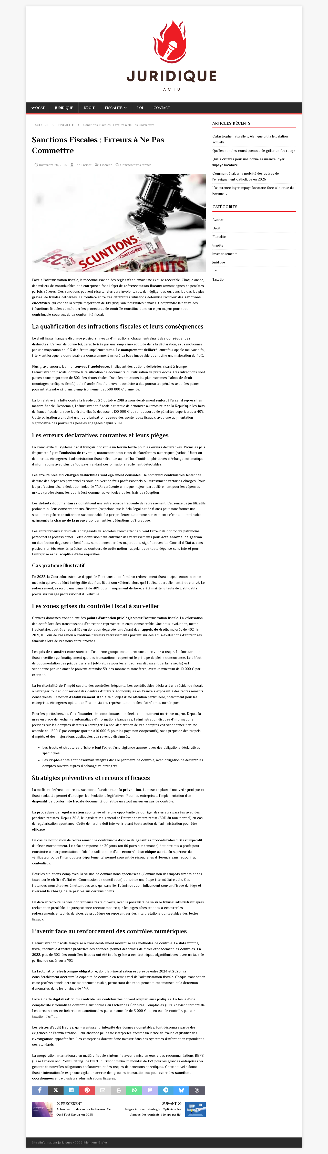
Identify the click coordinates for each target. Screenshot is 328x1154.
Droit (89, 108)
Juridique (64, 108)
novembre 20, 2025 (53, 165)
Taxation (218, 279)
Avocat (38, 108)
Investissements (225, 254)
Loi (140, 108)
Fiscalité (113, 108)
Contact (161, 108)
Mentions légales (95, 1142)
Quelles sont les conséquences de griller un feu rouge (253, 151)
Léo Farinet (83, 165)
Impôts (217, 245)
